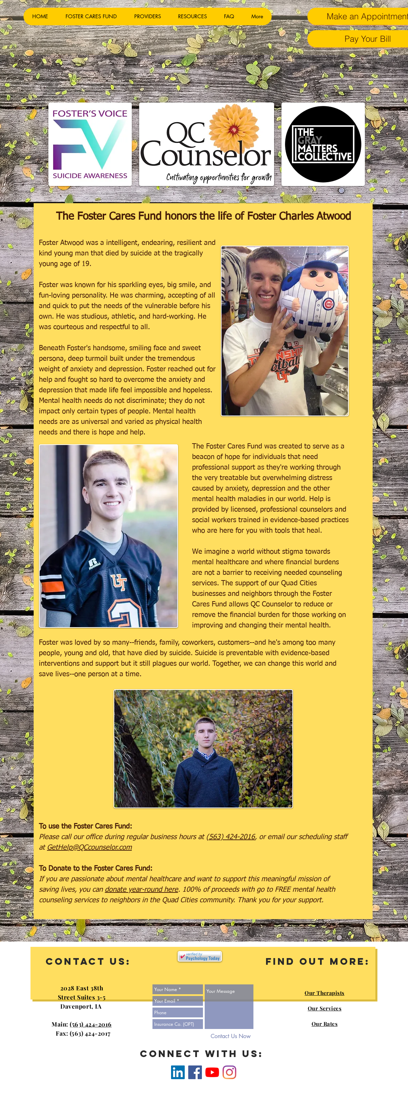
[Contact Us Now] (230, 1036)
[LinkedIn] (178, 1072)
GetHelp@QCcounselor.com (89, 847)
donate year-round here (141, 889)
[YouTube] (212, 1072)
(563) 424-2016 (230, 837)
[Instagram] (229, 1072)
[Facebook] (195, 1072)
